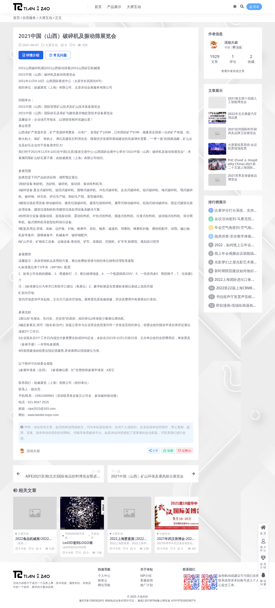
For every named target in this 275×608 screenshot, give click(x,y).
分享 (153, 450)
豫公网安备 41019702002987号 (176, 600)
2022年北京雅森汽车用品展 (242, 116)
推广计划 (146, 585)
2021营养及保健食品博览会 (242, 177)
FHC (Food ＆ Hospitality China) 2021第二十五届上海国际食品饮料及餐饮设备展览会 (243, 167)
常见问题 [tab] (58, 55)
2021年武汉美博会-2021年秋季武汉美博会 (175, 540)
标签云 (102, 580)
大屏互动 (45, 17)
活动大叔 (29, 451)
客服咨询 (146, 580)
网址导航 (104, 585)
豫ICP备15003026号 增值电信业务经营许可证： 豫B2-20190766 (118, 600)
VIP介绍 (145, 575)
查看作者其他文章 (232, 71)
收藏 (168, 450)
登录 (254, 6)
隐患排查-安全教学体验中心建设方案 (244, 236)
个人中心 (104, 575)
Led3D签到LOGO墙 (77, 542)
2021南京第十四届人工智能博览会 (242, 100)
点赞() (184, 450)
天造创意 (95, 536)
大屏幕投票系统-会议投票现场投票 (242, 147)
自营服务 (29, 17)
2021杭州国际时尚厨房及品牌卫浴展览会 (242, 131)
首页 (16, 17)
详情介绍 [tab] (31, 55)
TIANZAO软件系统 (75, 536)
